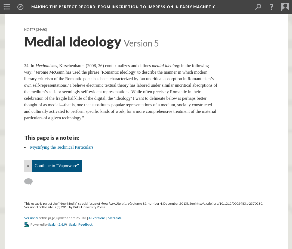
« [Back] (28, 165)
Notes (29, 30)
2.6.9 (62, 224)
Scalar (52, 224)
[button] (271, 7)
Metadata (115, 218)
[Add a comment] (31, 181)
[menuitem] (7, 7)
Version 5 (31, 218)
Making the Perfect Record (125, 7)
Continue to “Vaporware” (57, 165)
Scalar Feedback (81, 224)
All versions (97, 218)
